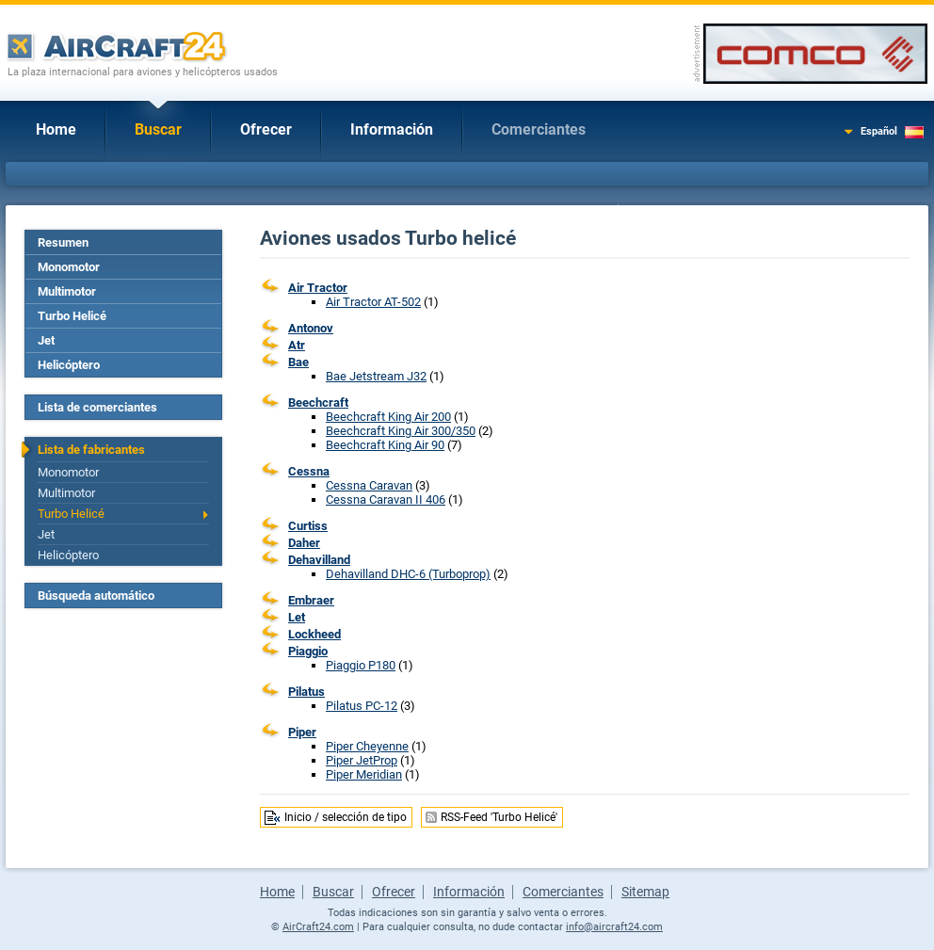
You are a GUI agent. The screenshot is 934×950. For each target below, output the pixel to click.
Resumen (63, 242)
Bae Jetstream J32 (376, 376)
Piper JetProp (361, 760)
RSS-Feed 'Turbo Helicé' (499, 817)
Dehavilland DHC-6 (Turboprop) (408, 574)
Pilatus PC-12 (361, 706)
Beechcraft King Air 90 (385, 445)
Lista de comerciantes (97, 407)
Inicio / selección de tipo (345, 817)
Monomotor (69, 267)
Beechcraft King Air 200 (388, 417)
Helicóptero (69, 365)
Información (391, 129)
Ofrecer (266, 129)
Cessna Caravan (369, 485)
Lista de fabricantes (91, 450)
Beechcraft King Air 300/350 (400, 431)
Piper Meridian (364, 774)
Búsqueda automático (96, 595)
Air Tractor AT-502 (373, 302)
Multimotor (67, 291)
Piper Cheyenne (367, 746)
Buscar (158, 129)
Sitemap (645, 891)
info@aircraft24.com (614, 927)
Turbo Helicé (72, 316)
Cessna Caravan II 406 (385, 499)
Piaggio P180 (360, 665)
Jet (46, 340)
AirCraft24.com (318, 927)
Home (56, 129)
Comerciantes (538, 129)
